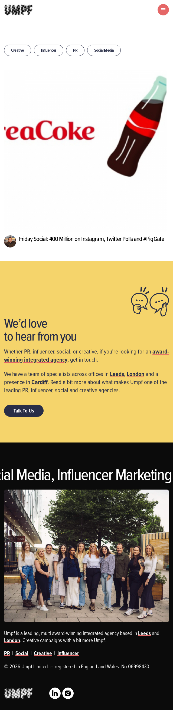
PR (75, 50)
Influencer (48, 50)
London (135, 373)
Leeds (117, 373)
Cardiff (39, 382)
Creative (17, 50)
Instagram (68, 693)
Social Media (104, 50)
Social (21, 653)
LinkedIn (55, 693)
